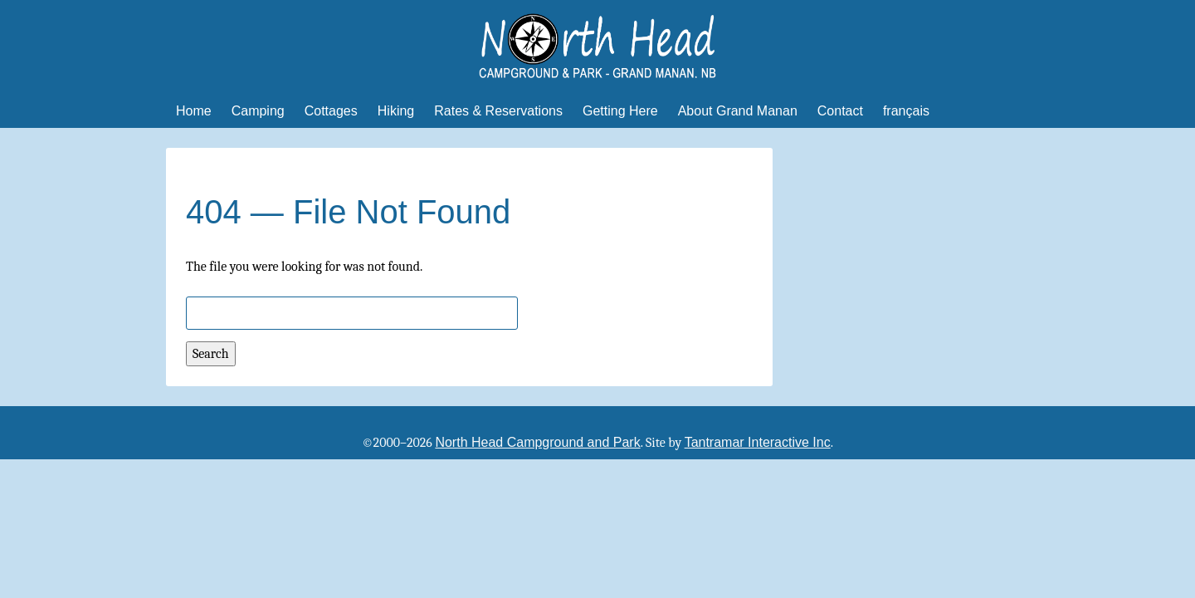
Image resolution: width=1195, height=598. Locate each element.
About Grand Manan (737, 111)
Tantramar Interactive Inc (758, 442)
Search (211, 353)
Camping (258, 111)
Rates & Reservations (498, 111)
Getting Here (620, 111)
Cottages (331, 111)
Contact (840, 111)
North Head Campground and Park (537, 442)
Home (194, 111)
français (906, 111)
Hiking (396, 111)
